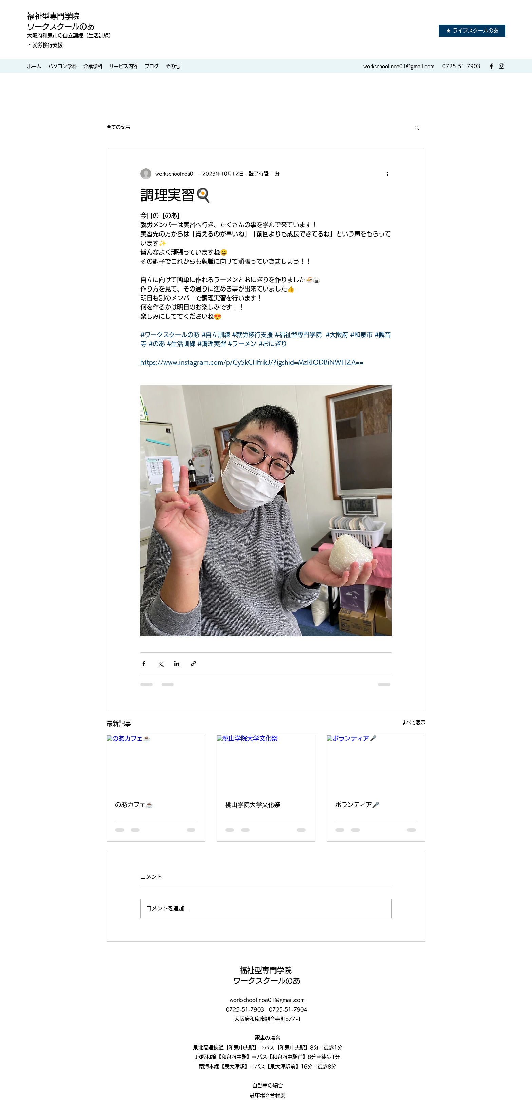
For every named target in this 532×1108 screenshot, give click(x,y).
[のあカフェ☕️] (156, 762)
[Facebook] (491, 66)
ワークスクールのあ (60, 26)
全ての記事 (118, 127)
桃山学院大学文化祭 (252, 805)
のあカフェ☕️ (134, 805)
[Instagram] (501, 66)
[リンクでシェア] (193, 663)
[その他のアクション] (387, 174)
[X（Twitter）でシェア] (160, 663)
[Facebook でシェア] (143, 663)
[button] (417, 127)
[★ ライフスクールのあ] (472, 31)
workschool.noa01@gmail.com (398, 66)
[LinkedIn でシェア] (177, 663)
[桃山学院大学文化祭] (266, 762)
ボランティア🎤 (357, 805)
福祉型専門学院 (54, 16)
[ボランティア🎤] (376, 762)
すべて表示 (413, 722)
